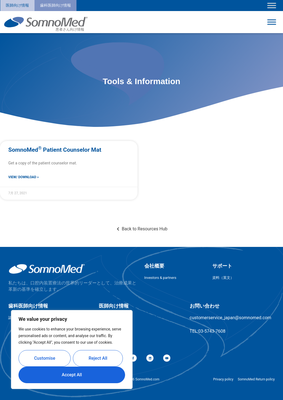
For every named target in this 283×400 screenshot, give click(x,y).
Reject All (98, 358)
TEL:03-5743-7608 (208, 331)
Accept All (72, 374)
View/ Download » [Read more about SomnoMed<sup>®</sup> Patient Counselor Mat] (23, 177)
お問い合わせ (204, 306)
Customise (44, 358)
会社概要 (154, 266)
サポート (222, 266)
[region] (72, 349)
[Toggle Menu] (271, 5)
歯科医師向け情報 (55, 5)
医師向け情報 (17, 5)
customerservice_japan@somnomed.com (230, 317)
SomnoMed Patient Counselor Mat (54, 149)
